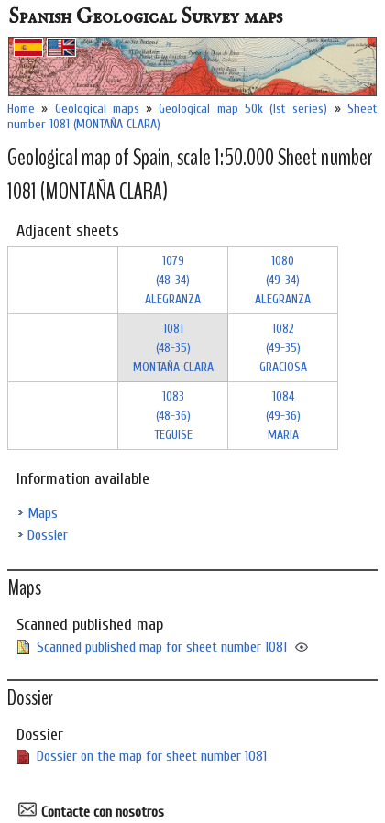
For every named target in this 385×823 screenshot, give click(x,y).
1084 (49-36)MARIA (283, 416)
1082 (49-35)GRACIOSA (283, 348)
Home (21, 108)
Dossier (48, 535)
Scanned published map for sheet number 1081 (162, 647)
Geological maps (97, 108)
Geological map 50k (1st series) (243, 108)
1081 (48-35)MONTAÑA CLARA (173, 348)
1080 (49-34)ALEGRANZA (283, 280)
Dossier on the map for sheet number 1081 (152, 756)
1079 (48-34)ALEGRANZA (173, 280)
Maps (43, 513)
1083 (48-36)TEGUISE (173, 416)
